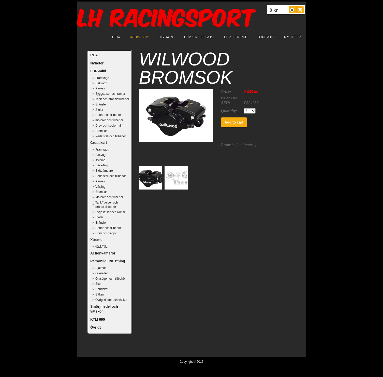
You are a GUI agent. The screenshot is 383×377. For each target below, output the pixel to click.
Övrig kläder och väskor (111, 300)
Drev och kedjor (106, 233)
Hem (116, 37)
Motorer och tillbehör (109, 197)
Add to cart (234, 122)
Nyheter (292, 37)
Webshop (139, 37)
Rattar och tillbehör (108, 115)
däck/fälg (101, 246)
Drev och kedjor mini (109, 125)
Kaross (100, 88)
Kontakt (266, 37)
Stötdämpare (104, 170)
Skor (98, 284)
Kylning (100, 160)
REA (94, 55)
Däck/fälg (101, 165)
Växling (100, 186)
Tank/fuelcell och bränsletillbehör (106, 205)
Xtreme (96, 240)
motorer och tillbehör (109, 120)
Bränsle (100, 104)
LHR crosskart (199, 37)
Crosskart (98, 143)
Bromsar (101, 131)
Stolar (99, 110)
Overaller (101, 273)
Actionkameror (102, 253)
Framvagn (102, 78)
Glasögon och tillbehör (110, 278)
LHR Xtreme (235, 37)
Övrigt (95, 327)
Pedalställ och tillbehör (110, 136)
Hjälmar (100, 268)
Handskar (101, 289)
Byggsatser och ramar (110, 94)
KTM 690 (97, 319)
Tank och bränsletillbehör (112, 99)
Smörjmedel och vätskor (104, 309)
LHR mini (166, 37)
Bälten (99, 294)
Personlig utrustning (107, 261)
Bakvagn (101, 83)
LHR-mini (98, 71)
